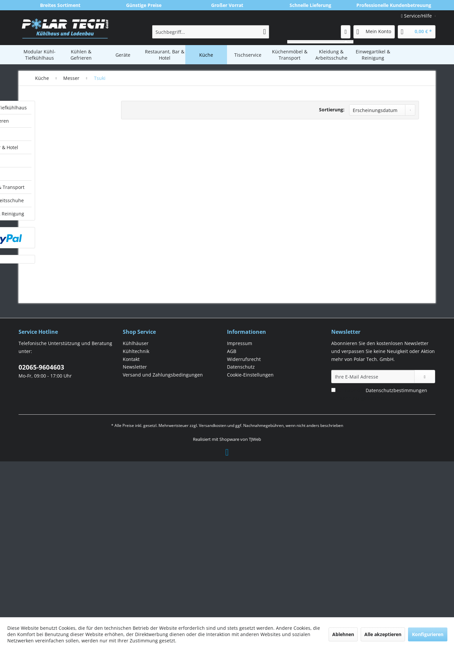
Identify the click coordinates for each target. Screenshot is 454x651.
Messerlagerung (64, 259)
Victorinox (58, 313)
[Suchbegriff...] (210, 31)
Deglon (55, 232)
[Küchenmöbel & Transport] (289, 54)
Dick (53, 241)
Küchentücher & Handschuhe (63, 194)
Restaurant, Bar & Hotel (68, 147)
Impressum (239, 499)
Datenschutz (241, 522)
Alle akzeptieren (382, 634)
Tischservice (55, 346)
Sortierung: (331, 109)
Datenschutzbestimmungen (396, 546)
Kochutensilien (61, 181)
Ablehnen (343, 634)
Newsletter (135, 522)
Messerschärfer (63, 268)
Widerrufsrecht (244, 515)
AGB (231, 507)
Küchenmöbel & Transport (71, 359)
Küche (49, 160)
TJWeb (255, 595)
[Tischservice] (248, 54)
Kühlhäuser (136, 499)
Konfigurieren (427, 634)
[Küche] (206, 54)
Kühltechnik (136, 507)
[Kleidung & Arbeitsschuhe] (331, 54)
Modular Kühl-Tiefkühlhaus (72, 107)
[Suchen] (264, 31)
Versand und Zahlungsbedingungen (163, 530)
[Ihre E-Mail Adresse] (373, 532)
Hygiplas (57, 250)
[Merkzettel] (345, 31)
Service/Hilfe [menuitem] (417, 16)
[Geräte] (123, 54)
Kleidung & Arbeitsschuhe (71, 372)
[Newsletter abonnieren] (424, 532)
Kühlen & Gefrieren (63, 121)
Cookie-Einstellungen (250, 530)
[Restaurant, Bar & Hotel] (164, 54)
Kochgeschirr (59, 172)
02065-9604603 (41, 523)
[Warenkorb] (416, 31)
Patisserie (56, 331)
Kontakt (131, 515)
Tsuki (54, 304)
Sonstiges (58, 286)
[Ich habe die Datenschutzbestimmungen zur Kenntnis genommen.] (333, 546)
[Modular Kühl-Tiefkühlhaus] (39, 54)
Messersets (59, 277)
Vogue (54, 322)
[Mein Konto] (374, 31)
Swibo (54, 295)
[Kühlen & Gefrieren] (81, 54)
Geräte (49, 134)
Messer (53, 223)
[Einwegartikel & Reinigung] (373, 54)
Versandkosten (212, 581)
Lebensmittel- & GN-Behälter (67, 210)
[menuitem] (210, 31)
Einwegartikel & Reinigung (71, 386)
